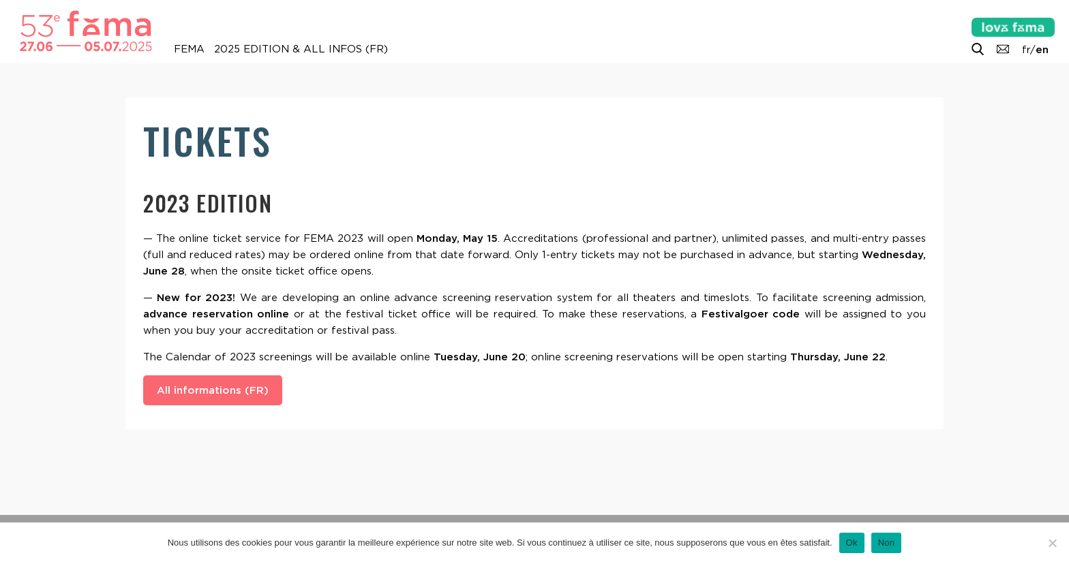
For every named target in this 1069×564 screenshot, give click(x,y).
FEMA (189, 49)
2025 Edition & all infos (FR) (301, 49)
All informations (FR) (213, 390)
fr (1026, 50)
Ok (852, 542)
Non (886, 542)
